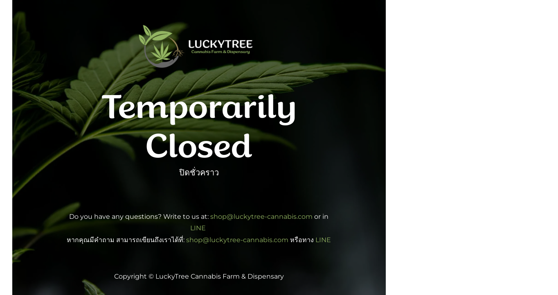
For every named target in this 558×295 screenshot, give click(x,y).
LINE (198, 228)
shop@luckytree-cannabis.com (261, 216)
